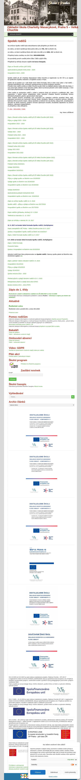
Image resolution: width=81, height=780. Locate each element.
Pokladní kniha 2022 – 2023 (17, 135)
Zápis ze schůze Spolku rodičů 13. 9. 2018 (21, 201)
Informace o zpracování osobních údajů (20, 767)
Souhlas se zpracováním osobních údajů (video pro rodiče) (26, 350)
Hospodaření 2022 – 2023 (16, 138)
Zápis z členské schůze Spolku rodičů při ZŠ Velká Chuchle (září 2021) (30, 161)
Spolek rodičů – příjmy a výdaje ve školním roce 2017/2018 (27, 204)
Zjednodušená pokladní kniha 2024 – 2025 (21, 70)
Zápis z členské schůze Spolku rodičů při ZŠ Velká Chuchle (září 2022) (30, 143)
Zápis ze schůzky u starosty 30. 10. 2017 (21, 220)
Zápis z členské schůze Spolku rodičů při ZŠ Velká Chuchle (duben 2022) (31, 157)
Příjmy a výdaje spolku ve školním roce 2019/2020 (24, 178)
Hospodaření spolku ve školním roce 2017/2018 (23, 207)
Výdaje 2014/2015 (13, 270)
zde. (21, 256)
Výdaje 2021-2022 (13, 149)
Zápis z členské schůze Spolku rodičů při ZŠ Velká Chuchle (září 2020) (30, 175)
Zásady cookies (53, 776)
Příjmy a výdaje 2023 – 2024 (17, 120)
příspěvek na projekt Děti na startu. (49, 326)
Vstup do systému (14, 332)
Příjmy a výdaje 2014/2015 (16, 267)
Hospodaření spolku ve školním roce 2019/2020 (23, 185)
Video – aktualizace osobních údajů (19, 334)
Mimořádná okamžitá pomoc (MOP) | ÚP (21, 324)
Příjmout (38, 772)
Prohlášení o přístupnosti (16, 765)
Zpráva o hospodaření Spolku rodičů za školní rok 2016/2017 (27, 232)
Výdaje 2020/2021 (13, 167)
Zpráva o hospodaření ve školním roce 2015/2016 (24, 249)
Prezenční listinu (13, 246)
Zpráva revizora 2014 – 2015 (17, 273)
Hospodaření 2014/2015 (15, 264)
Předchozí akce (13, 312)
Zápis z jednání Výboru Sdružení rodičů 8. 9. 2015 (24, 261)
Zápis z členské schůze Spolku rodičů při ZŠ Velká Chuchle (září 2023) (30, 128)
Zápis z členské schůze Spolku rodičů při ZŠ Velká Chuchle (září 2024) (30, 117)
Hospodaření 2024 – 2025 (16, 73)
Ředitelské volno (16, 306)
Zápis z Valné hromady (15, 243)
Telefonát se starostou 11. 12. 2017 (19, 215)
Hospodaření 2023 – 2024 (16, 123)
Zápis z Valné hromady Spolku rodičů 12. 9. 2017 (23, 235)
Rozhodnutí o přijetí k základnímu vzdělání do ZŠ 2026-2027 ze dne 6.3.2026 (33, 294)
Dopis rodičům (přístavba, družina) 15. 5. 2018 (22, 212)
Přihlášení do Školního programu (30, 364)
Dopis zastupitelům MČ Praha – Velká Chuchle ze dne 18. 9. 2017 (29, 228)
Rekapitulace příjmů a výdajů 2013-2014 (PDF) (23, 282)
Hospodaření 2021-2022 (15, 152)
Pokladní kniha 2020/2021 (16, 164)
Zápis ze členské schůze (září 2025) (19, 66)
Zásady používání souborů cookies (19, 769)
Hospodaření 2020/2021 (15, 170)
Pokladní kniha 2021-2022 (16, 146)
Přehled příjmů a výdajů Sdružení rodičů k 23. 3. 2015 (25, 278)
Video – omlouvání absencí (17, 342)
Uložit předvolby (70, 772)
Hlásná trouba (38, 386)
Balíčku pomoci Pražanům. (60, 319)
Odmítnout (54, 772)
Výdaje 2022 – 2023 (14, 132)
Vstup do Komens (14, 340)
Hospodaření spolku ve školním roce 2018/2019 (23, 196)
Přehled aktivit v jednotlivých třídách (19, 356)
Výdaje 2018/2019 (13, 190)
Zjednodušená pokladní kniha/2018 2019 (21, 193)
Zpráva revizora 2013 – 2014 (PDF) (19, 285)
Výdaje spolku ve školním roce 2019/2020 (21, 181)
